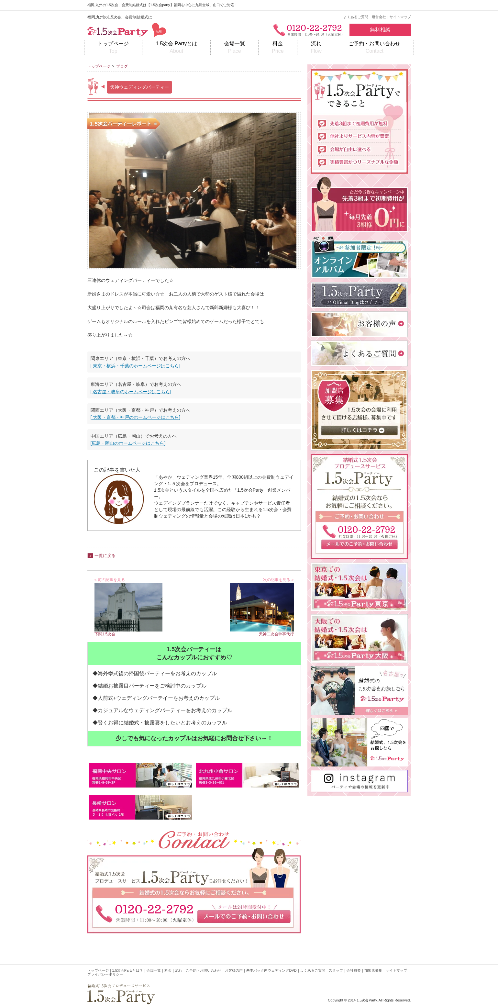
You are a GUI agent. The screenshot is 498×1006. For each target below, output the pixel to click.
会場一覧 (234, 48)
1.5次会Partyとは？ (127, 970)
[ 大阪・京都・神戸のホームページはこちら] (136, 417)
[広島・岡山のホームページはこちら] (128, 443)
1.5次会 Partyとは (176, 48)
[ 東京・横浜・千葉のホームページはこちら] (136, 365)
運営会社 (379, 17)
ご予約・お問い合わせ (374, 48)
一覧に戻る (105, 555)
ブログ (122, 66)
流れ (316, 48)
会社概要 (354, 970)
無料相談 (380, 29)
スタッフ (336, 970)
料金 (278, 48)
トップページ (113, 48)
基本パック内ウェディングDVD (271, 970)
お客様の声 (234, 970)
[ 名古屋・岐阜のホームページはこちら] (131, 391)
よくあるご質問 (355, 17)
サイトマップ (400, 17)
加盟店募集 (373, 970)
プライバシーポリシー (105, 974)
